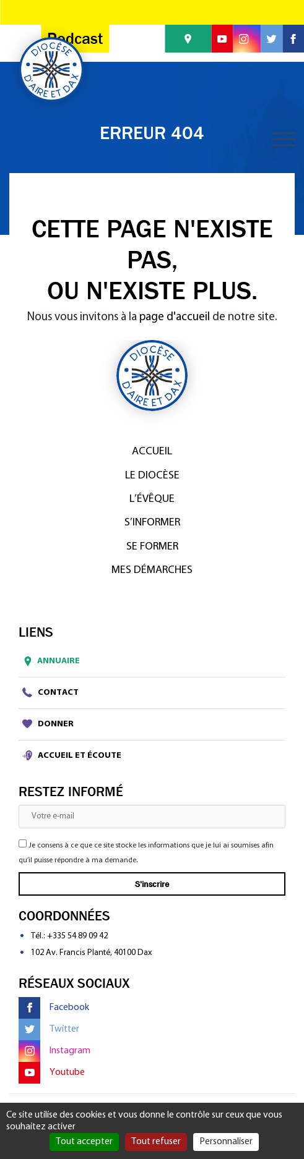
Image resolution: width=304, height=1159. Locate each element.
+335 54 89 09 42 (77, 936)
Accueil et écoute (71, 755)
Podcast (75, 39)
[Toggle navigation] (283, 139)
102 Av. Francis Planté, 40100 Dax (91, 952)
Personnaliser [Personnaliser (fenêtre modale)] (226, 1142)
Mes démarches (152, 570)
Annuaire (49, 661)
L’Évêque (152, 499)
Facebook (54, 1008)
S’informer (152, 523)
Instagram (54, 1051)
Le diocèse (152, 476)
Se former (152, 547)
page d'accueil (174, 317)
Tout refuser (156, 1142)
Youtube (52, 1073)
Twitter (49, 1029)
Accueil (152, 451)
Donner (48, 724)
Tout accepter (84, 1142)
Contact (50, 692)
